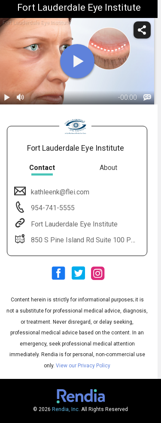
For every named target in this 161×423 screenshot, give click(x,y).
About (108, 168)
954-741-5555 (52, 208)
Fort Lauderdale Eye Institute (73, 224)
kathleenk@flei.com (59, 192)
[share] (142, 30)
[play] (77, 61)
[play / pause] (7, 97)
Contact (42, 168)
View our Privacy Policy (83, 366)
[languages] (147, 97)
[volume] (20, 97)
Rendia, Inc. (66, 409)
